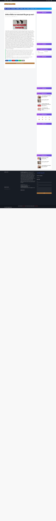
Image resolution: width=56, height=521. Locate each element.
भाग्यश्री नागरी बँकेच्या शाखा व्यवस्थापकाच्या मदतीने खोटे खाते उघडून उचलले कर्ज (46, 104)
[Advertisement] (44, 27)
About (8, 0)
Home (5, 0)
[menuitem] (5, 9)
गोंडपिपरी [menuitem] (21, 8)
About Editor (46, 51)
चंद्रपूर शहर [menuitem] (8, 8)
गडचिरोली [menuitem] (17, 8)
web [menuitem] (35, 8)
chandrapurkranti (8, 16)
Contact (10, 0)
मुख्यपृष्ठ (6, 12)
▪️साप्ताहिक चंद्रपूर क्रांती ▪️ (41, 173)
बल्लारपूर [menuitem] (28, 8)
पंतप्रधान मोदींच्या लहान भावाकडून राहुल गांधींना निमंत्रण (46, 96)
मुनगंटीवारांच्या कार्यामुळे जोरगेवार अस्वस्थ (45, 158)
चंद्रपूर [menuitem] (25, 8)
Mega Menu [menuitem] (32, 8)
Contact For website (40, 52)
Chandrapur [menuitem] (13, 8)
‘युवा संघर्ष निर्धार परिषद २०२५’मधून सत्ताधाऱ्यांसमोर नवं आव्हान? (46, 109)
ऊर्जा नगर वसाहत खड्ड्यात (45, 99)
